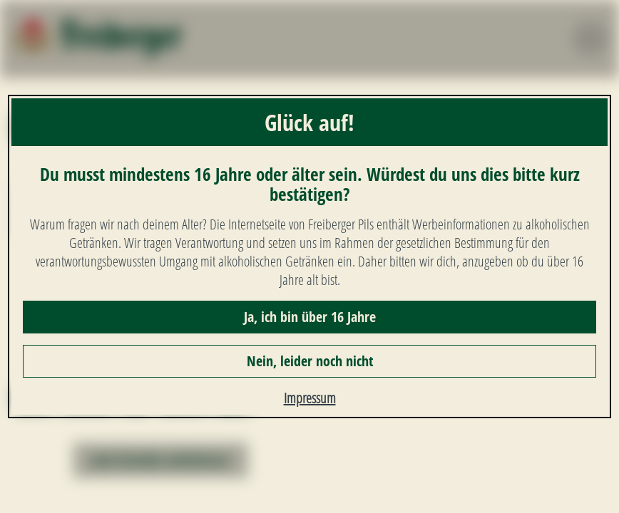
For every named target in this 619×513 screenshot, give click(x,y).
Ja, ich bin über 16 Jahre (310, 316)
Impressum (310, 398)
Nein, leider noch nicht (310, 360)
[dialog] (309, 256)
